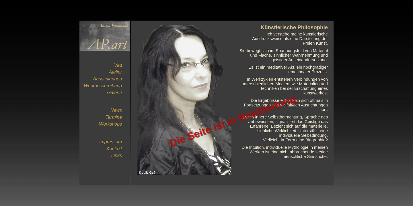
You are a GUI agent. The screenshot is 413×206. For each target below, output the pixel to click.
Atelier (115, 72)
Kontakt (114, 148)
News (116, 110)
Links (116, 155)
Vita (118, 65)
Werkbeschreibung (103, 85)
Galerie (114, 92)
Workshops (110, 124)
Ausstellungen (107, 78)
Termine (114, 117)
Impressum (110, 141)
